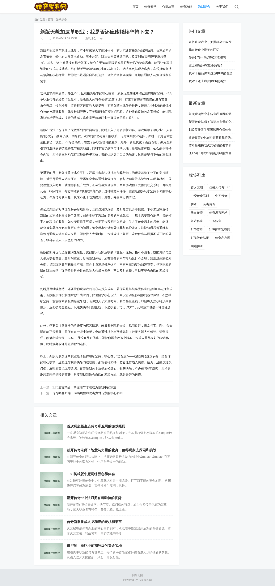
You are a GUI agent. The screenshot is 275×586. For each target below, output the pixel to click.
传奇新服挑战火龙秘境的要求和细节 (94, 522)
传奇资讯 (150, 6)
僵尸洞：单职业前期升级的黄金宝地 (94, 546)
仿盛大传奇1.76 (219, 187)
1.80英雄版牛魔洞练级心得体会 (91, 474)
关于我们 (222, 6)
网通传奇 (197, 246)
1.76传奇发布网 (219, 229)
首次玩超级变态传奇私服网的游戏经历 (96, 426)
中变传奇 (221, 195)
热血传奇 (197, 212)
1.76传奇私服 (200, 237)
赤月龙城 (197, 187)
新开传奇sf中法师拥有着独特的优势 (94, 498)
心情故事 (168, 6)
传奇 (194, 204)
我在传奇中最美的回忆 (204, 49)
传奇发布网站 (218, 212)
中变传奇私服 (200, 195)
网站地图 (137, 575)
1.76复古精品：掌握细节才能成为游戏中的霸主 (84, 387)
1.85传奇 (215, 221)
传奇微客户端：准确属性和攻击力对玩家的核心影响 (87, 393)
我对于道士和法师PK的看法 (207, 81)
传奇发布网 (222, 237)
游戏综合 (204, 6)
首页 (135, 6)
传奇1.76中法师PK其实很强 (207, 57)
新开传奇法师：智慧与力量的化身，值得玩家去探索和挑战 (111, 450)
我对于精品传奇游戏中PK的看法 (210, 73)
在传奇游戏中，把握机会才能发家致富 (215, 42)
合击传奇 (209, 204)
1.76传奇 (197, 229)
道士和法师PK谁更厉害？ (206, 65)
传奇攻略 (186, 6)
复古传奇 (197, 221)
